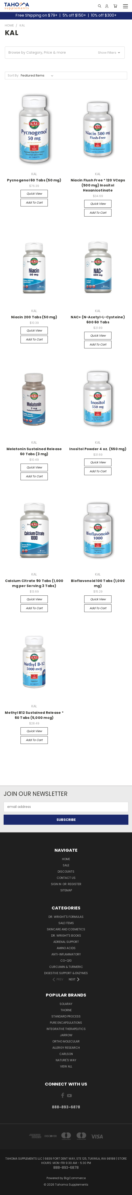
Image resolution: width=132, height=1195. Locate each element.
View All (66, 1066)
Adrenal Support (66, 942)
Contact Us (66, 878)
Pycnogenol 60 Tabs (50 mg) (34, 180)
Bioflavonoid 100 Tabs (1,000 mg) (98, 583)
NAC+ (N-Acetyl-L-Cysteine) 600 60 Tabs (98, 320)
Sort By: (13, 75)
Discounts (66, 871)
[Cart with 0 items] (115, 6)
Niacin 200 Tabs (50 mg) (34, 317)
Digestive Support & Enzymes (66, 973)
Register (74, 884)
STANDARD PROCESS (66, 1016)
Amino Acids (66, 948)
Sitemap (66, 890)
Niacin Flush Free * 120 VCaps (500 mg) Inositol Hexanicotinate (98, 185)
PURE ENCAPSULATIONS (66, 1023)
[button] (65, 52)
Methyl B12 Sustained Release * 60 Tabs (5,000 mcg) (34, 715)
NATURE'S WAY (66, 1060)
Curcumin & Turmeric (66, 967)
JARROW (66, 1035)
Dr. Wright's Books (66, 935)
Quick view (34, 194)
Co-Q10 (66, 961)
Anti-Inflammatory (66, 954)
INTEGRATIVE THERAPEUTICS (66, 1029)
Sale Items (66, 923)
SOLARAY (66, 1004)
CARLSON (66, 1054)
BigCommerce (75, 1178)
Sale (66, 865)
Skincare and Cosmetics (66, 929)
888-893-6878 (66, 1107)
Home (66, 859)
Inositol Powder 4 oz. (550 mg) (97, 449)
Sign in (56, 884)
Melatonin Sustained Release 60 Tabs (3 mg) (34, 451)
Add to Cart (34, 202)
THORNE (66, 1010)
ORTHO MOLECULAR (66, 1041)
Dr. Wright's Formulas (66, 917)
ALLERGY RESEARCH (66, 1048)
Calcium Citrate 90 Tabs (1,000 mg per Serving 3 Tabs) (34, 583)
